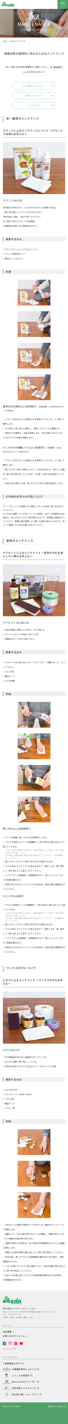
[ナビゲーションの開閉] (62, 4)
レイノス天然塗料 (21, 1375)
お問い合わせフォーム (14, 1335)
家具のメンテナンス (34, 95)
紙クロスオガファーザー (24, 1381)
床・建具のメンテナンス (34, 85)
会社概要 (7, 1331)
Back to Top (55, 1406)
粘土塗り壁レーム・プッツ (25, 1394)
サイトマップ (9, 1348)
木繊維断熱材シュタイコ (24, 1369)
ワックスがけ (34, 105)
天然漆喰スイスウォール (24, 1388)
